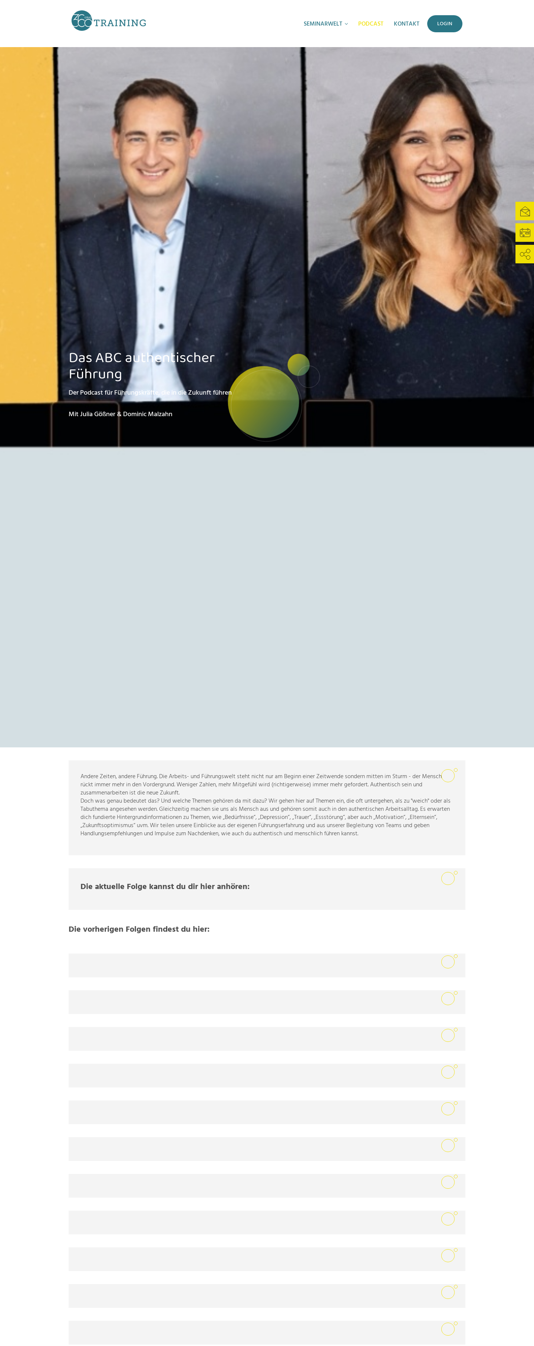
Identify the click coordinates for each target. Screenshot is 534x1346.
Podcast (370, 24)
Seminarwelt (323, 24)
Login (444, 23)
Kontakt (406, 24)
